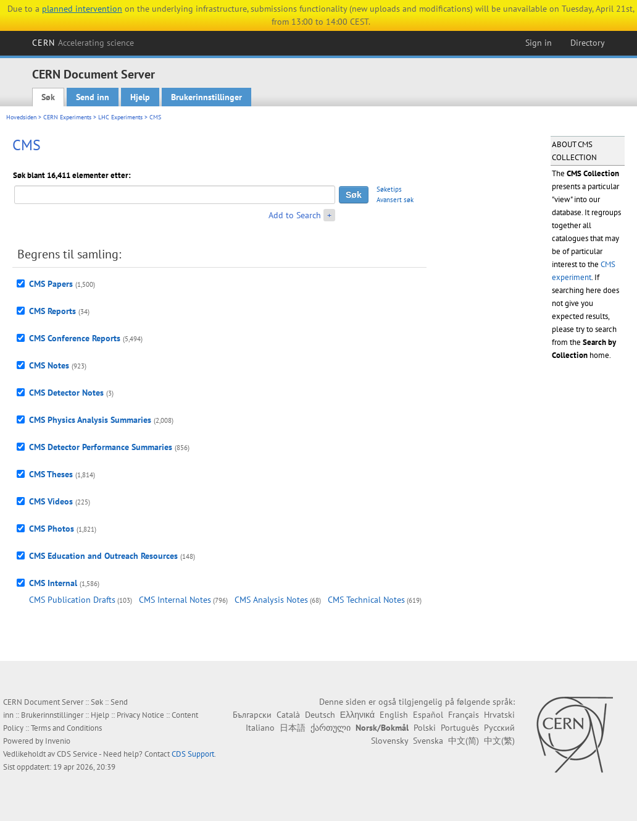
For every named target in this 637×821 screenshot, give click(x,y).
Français (463, 714)
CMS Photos (51, 528)
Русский (499, 727)
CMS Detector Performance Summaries (100, 447)
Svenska (428, 740)
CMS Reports (52, 311)
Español (428, 714)
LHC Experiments (120, 117)
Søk (48, 97)
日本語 (293, 727)
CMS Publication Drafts (72, 599)
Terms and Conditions (66, 728)
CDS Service (77, 754)
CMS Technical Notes (366, 599)
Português (460, 727)
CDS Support (193, 754)
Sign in (538, 42)
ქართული (330, 727)
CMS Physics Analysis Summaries (90, 419)
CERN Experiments (67, 117)
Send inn (92, 97)
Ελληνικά (357, 714)
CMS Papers (51, 283)
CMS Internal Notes (175, 599)
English (394, 714)
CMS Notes (49, 365)
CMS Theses (51, 474)
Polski (425, 727)
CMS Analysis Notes (271, 599)
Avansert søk (395, 199)
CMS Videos (51, 501)
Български (252, 714)
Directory (587, 42)
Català (288, 714)
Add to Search (295, 215)
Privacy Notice (140, 715)
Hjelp (140, 97)
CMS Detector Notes (66, 392)
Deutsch (320, 714)
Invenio (57, 741)
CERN (83, 42)
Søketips (389, 189)
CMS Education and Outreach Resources (103, 555)
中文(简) (463, 740)
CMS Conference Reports (74, 338)
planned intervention (82, 8)
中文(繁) (499, 740)
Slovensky (389, 740)
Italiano (260, 727)
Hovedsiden (21, 117)
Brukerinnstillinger (206, 97)
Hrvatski (499, 714)
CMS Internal (53, 583)
